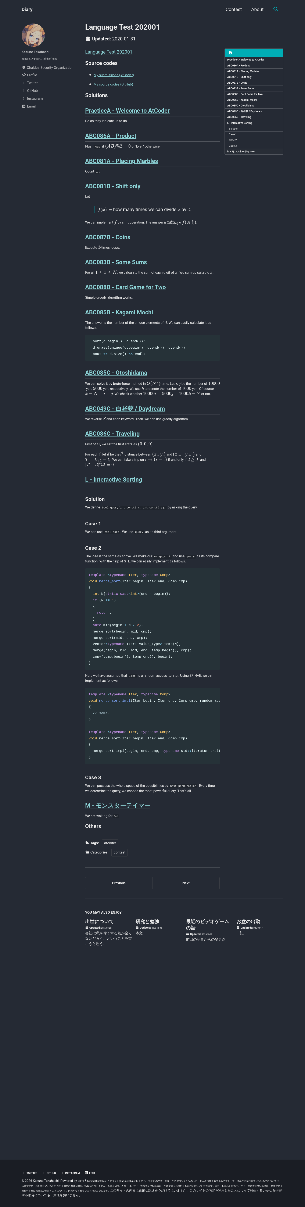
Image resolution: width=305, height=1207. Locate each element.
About (255, 9)
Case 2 (235, 164)
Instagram (80, 1173)
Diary (27, 9)
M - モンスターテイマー (245, 178)
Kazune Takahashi (41, 51)
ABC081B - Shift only (243, 83)
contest (119, 1032)
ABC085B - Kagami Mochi (247, 112)
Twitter (32, 1173)
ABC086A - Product (242, 68)
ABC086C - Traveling (243, 134)
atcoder (110, 1023)
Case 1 (235, 156)
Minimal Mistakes (102, 1181)
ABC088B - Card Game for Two (250, 105)
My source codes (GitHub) (121, 87)
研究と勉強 (147, 1106)
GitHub (55, 1173)
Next (186, 1065)
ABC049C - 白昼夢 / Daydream (250, 127)
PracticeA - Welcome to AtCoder (251, 61)
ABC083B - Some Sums (245, 98)
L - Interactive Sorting (244, 142)
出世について (99, 1106)
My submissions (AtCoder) (121, 78)
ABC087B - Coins (240, 90)
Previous (119, 1065)
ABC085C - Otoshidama (245, 120)
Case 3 (235, 171)
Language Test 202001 (108, 52)
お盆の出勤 (248, 1106)
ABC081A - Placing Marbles (248, 76)
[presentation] (125, 164)
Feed (104, 1173)
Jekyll (82, 1181)
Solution (236, 149)
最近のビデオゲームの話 (207, 1110)
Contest (231, 9)
